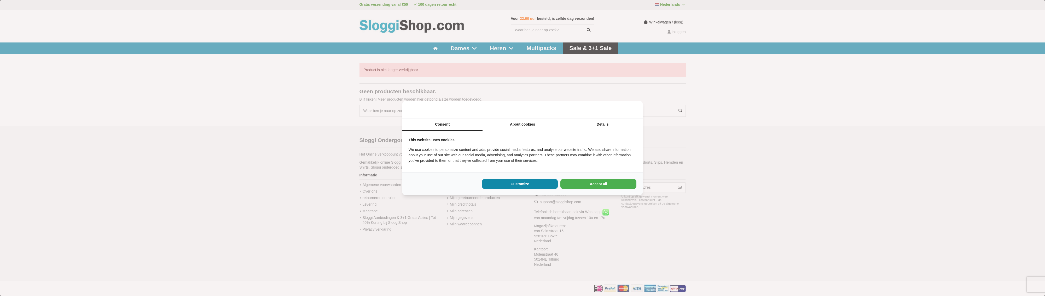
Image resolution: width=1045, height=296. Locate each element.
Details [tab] (603, 124)
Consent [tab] (442, 124)
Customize (520, 184)
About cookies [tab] (522, 124)
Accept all (598, 184)
